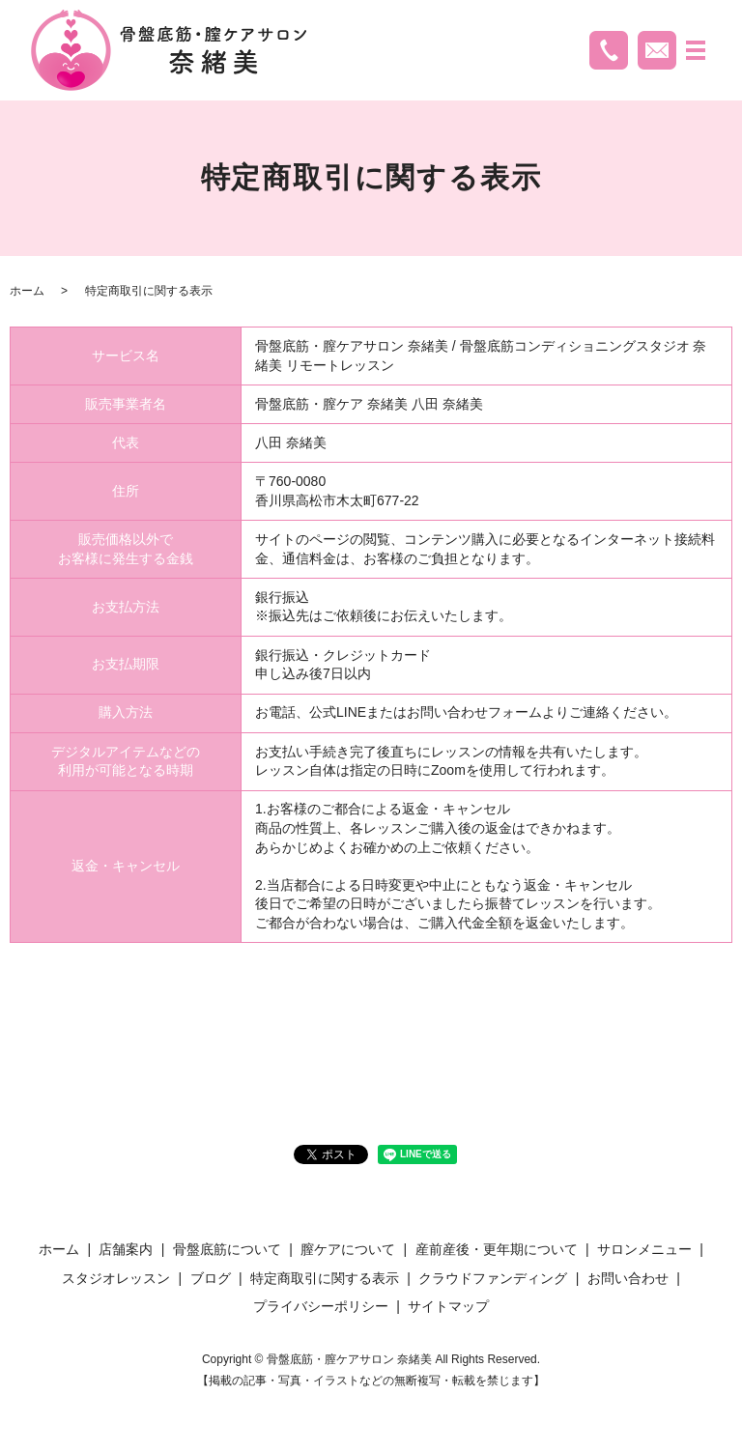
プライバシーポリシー (320, 1306)
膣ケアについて (347, 1249)
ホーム (27, 291)
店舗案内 (126, 1249)
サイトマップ (448, 1306)
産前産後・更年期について (496, 1249)
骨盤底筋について (227, 1249)
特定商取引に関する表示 (324, 1278)
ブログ (210, 1278)
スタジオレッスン (116, 1278)
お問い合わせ (628, 1278)
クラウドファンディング (492, 1278)
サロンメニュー (644, 1249)
